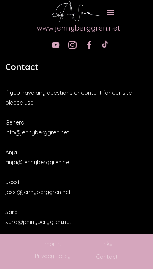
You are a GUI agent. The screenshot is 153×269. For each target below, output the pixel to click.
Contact (107, 256)
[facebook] (89, 45)
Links (106, 243)
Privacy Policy (53, 255)
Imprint (52, 243)
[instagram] (72, 45)
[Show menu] (110, 12)
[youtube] (56, 45)
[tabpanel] (76, 66)
